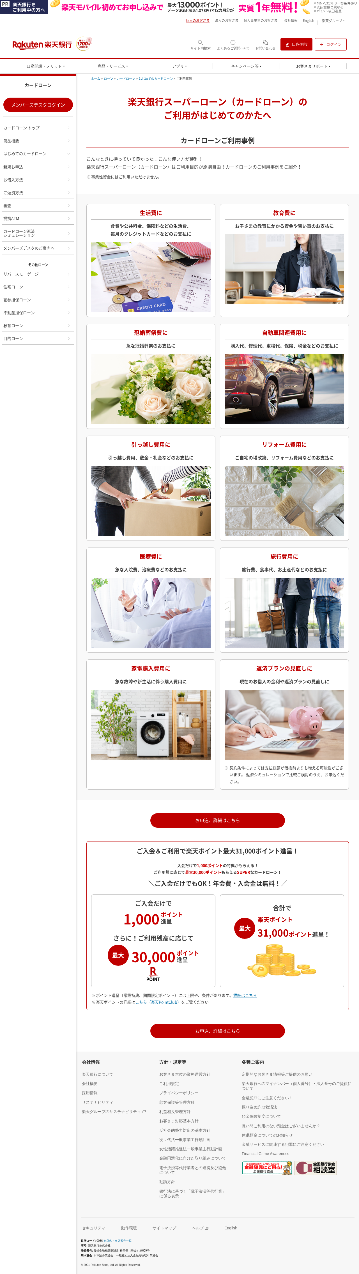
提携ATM (37, 218)
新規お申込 (37, 166)
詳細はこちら (245, 995)
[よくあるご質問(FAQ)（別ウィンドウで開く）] (233, 44)
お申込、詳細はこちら (217, 820)
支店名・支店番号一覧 (117, 1240)
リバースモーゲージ (37, 274)
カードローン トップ (37, 127)
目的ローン (37, 338)
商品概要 (37, 140)
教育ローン (37, 325)
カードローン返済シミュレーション (37, 233)
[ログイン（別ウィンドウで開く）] (331, 44)
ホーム (95, 78)
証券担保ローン (37, 299)
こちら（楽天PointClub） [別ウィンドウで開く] (158, 1002)
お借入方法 (37, 179)
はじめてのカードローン (37, 153)
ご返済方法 (37, 192)
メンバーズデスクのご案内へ (37, 248)
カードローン (126, 78)
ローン (108, 78)
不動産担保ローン (37, 312)
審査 (37, 205)
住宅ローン (37, 286)
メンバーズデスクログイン (38, 104)
